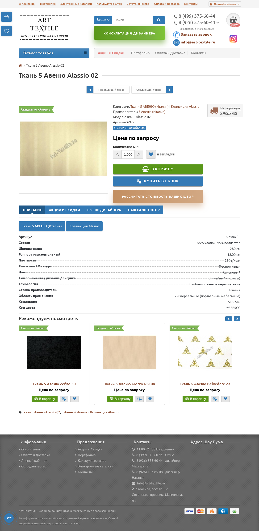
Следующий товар (154, 89)
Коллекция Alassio (185, 106)
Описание (32, 210)
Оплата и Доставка (167, 3)
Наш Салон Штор (144, 210)
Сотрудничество (138, 3)
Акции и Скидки (111, 53)
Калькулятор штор (109, 3)
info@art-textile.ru (198, 42)
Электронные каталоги (76, 3)
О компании (29, 449)
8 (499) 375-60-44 (149, 455)
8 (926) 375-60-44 (149, 460)
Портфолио (48, 3)
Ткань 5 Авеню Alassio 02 (41, 412)
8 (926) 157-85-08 (149, 472)
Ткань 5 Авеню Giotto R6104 (129, 384)
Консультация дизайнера (129, 33)
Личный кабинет (33, 460)
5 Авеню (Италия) (75, 412)
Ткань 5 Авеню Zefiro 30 (54, 384)
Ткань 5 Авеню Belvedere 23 (205, 384)
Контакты (190, 3)
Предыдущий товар (106, 89)
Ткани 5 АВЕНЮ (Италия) (149, 106)
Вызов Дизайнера (104, 210)
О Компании (27, 3)
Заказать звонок (196, 34)
